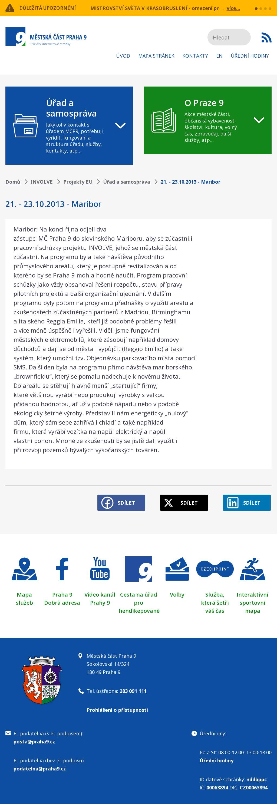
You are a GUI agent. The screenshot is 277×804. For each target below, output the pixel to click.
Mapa (24, 593)
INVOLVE (42, 181)
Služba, (214, 593)
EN (219, 55)
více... (233, 8)
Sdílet (122, 501)
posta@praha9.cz (34, 740)
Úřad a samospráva (126, 181)
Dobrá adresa (62, 601)
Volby (177, 593)
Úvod (123, 55)
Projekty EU (78, 181)
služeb (24, 601)
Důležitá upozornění (49, 8)
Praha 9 (62, 593)
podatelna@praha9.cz (40, 767)
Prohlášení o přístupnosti (117, 709)
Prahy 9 (100, 601)
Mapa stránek (156, 55)
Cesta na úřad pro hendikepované (139, 601)
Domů (12, 181)
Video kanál (99, 593)
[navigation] (69, 126)
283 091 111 (133, 690)
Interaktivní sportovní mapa (252, 601)
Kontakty (195, 55)
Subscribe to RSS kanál (267, 37)
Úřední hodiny (250, 55)
